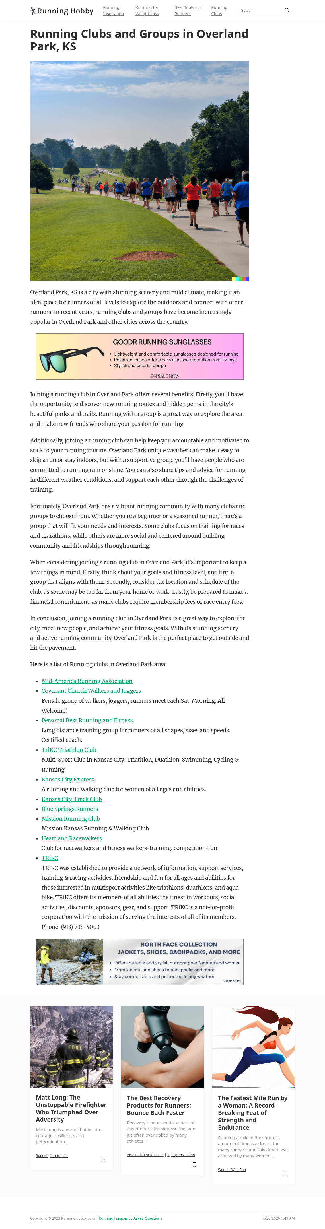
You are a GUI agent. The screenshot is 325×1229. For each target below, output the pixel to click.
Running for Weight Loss (147, 10)
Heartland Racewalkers (72, 838)
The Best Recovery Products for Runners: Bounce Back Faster (159, 1105)
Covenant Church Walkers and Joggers (91, 690)
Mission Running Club (71, 818)
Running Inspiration (113, 10)
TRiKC (50, 858)
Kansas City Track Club (72, 799)
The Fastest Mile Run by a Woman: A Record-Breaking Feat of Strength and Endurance (253, 1112)
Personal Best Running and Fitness (87, 720)
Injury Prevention (181, 1154)
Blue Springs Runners (70, 808)
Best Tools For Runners (187, 10)
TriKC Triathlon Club (69, 750)
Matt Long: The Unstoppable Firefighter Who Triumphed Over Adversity (71, 1108)
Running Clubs (219, 10)
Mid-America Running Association (87, 681)
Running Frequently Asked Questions (130, 1218)
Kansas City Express (68, 779)
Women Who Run (232, 1169)
